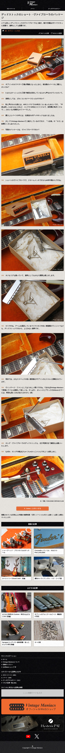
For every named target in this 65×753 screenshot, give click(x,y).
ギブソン (10, 31)
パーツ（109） (7, 677)
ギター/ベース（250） (10, 675)
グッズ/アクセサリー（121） (12, 680)
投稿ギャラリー (8, 664)
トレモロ (17, 31)
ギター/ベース (11, 8)
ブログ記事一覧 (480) (9, 683)
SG (6, 31)
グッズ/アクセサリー (54, 8)
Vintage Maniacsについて (11, 662)
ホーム (5, 659)
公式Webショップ (9, 667)
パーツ (32, 8)
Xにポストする (32, 508)
